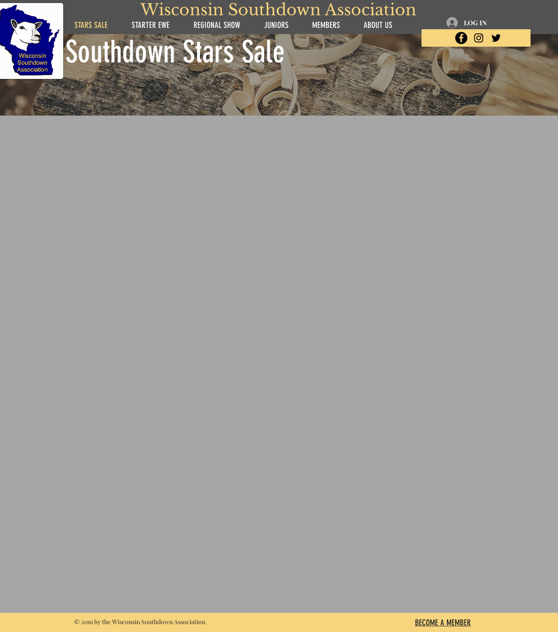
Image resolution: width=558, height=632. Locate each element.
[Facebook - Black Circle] (461, 38)
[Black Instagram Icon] (479, 38)
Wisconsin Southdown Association (278, 10)
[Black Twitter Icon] (496, 38)
